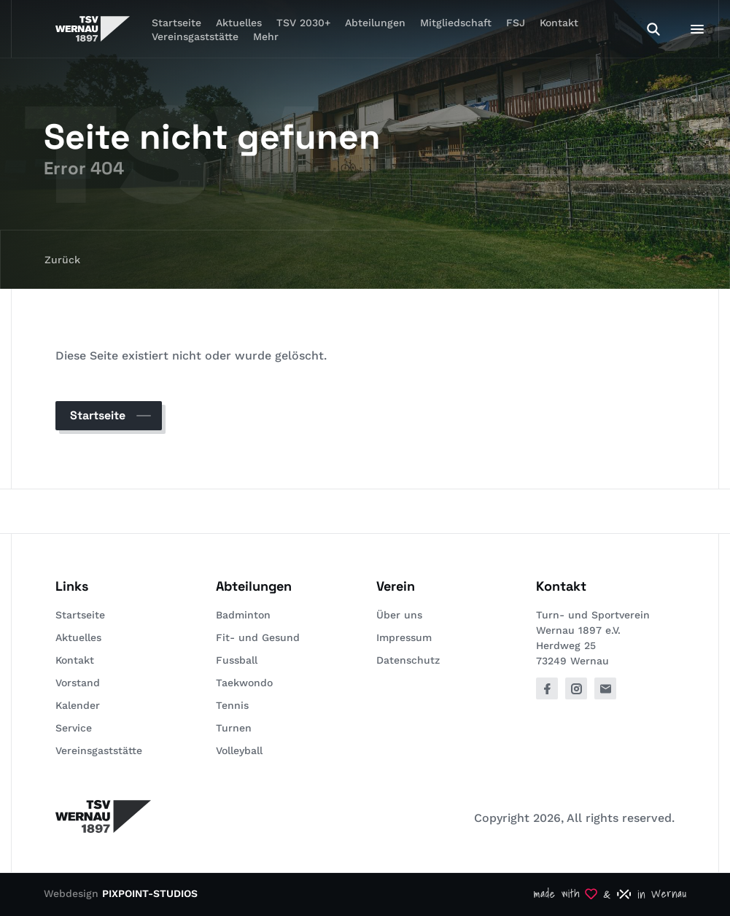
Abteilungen (375, 22)
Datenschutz (408, 660)
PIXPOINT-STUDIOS (150, 893)
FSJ (515, 22)
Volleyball (239, 750)
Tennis (232, 705)
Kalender (77, 705)
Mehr (266, 36)
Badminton (243, 615)
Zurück (62, 259)
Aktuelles (78, 637)
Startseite (97, 415)
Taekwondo (244, 682)
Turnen (234, 728)
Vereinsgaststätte (195, 36)
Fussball (236, 660)
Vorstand (77, 682)
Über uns (399, 615)
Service (73, 728)
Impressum (404, 637)
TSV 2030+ (303, 22)
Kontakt (559, 22)
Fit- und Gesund (258, 637)
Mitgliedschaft (456, 22)
